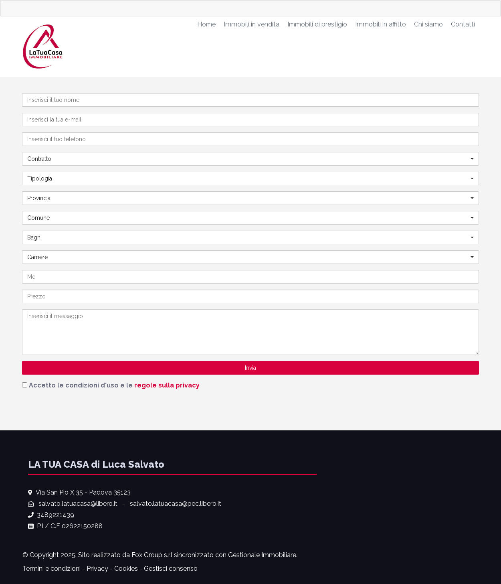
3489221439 (55, 515)
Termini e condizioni (51, 568)
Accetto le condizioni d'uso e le (114, 385)
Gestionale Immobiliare (262, 555)
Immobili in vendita (251, 24)
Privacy (97, 568)
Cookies (126, 568)
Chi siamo (428, 24)
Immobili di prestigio (317, 24)
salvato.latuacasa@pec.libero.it (175, 503)
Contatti (463, 24)
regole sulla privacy (167, 385)
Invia (250, 368)
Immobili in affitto (380, 24)
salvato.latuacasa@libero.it (77, 503)
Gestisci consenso (171, 568)
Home (206, 24)
